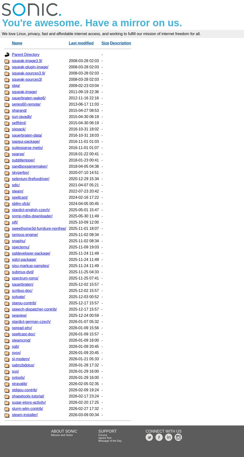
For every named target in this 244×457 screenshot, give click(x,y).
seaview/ (19, 315)
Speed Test (105, 437)
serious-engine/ (25, 235)
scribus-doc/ (22, 291)
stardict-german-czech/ (31, 322)
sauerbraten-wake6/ (29, 98)
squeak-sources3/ (27, 79)
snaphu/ (18, 241)
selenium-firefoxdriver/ (30, 179)
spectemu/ (21, 247)
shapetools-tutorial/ (28, 396)
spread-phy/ (22, 328)
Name (17, 43)
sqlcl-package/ (24, 260)
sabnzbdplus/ (23, 365)
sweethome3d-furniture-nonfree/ (39, 228)
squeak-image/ (24, 92)
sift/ (15, 222)
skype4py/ (20, 173)
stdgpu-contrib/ (24, 390)
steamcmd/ (21, 340)
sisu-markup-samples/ (30, 266)
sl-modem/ (21, 359)
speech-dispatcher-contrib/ (34, 309)
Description (120, 43)
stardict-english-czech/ (31, 210)
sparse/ (18, 154)
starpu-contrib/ (24, 303)
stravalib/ (19, 384)
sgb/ (15, 346)
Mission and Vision (62, 435)
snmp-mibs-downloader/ (32, 216)
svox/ (16, 353)
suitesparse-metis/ (27, 148)
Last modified (81, 43)
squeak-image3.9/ (27, 61)
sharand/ (19, 110)
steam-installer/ (25, 415)
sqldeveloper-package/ (31, 253)
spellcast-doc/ (23, 334)
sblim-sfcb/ (21, 204)
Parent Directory (26, 55)
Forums (102, 435)
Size (105, 43)
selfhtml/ (19, 123)
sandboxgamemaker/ (29, 166)
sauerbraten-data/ (27, 135)
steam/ (17, 191)
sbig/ (16, 86)
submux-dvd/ (23, 272)
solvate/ (18, 297)
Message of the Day (110, 440)
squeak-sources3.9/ (28, 73)
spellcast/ (20, 197)
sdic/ (16, 185)
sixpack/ (19, 129)
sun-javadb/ (22, 117)
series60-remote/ (26, 104)
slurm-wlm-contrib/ (27, 409)
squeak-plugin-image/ (30, 67)
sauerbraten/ (22, 284)
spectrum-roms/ (25, 278)
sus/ (15, 371)
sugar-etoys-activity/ (29, 402)
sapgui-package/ (26, 142)
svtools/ (18, 378)
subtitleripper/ (23, 160)
